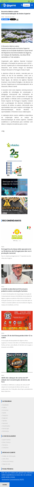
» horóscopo (5, 428)
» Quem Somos (6, 440)
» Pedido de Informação (8, 456)
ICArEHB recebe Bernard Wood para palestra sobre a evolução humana (14, 290)
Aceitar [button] (5, 484)
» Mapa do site (5, 464)
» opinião (4, 420)
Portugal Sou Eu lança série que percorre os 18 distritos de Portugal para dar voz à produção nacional (16, 251)
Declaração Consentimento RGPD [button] (13, 479)
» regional (4, 418)
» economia (4, 410)
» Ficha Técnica (5, 442)
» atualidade (5, 405)
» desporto (4, 415)
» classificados (5, 426)
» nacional (4, 423)
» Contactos (4, 447)
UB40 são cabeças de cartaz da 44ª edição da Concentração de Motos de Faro (15, 380)
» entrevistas (5, 431)
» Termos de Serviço (7, 461)
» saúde (3, 413)
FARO (2, 246)
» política (4, 407)
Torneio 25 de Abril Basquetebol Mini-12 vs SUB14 (16, 337)
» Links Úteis (5, 459)
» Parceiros (4, 445)
